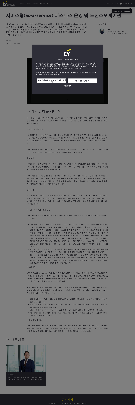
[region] (67, 69)
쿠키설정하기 (67, 86)
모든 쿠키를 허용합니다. (82, 81)
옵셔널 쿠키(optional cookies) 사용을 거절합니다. (51, 81)
